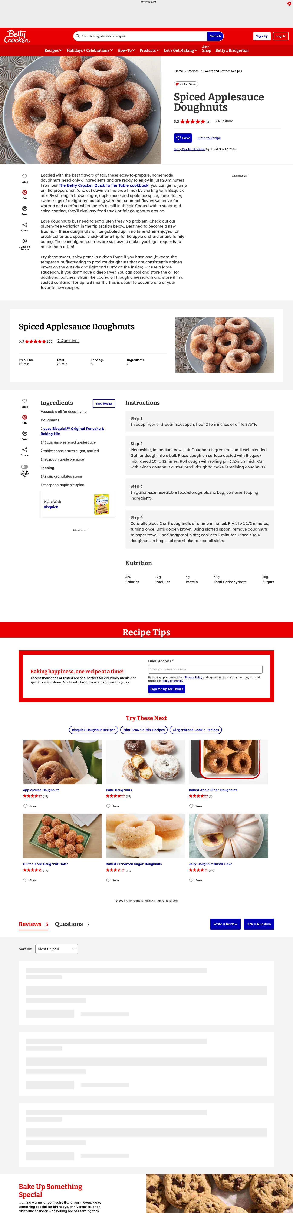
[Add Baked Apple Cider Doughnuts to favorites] (191, 806)
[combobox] (140, 36)
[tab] (33, 924)
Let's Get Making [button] (179, 50)
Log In (281, 36)
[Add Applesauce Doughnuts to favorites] (25, 806)
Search (215, 36)
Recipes (193, 71)
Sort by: (25, 949)
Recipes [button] (52, 50)
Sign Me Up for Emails (166, 689)
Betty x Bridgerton (232, 50)
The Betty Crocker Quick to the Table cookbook (104, 185)
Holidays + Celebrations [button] (88, 50)
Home (179, 71)
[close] (289, 4)
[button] (24, 195)
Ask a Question (259, 924)
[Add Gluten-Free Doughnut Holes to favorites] (25, 880)
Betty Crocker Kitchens (189, 149)
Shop (206, 50)
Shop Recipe (104, 403)
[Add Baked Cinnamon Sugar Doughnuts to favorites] (108, 880)
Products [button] (148, 50)
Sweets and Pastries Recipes (222, 71)
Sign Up (262, 36)
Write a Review (225, 924)
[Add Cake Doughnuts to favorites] (108, 806)
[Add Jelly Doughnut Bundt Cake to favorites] (191, 880)
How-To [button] (125, 50)
